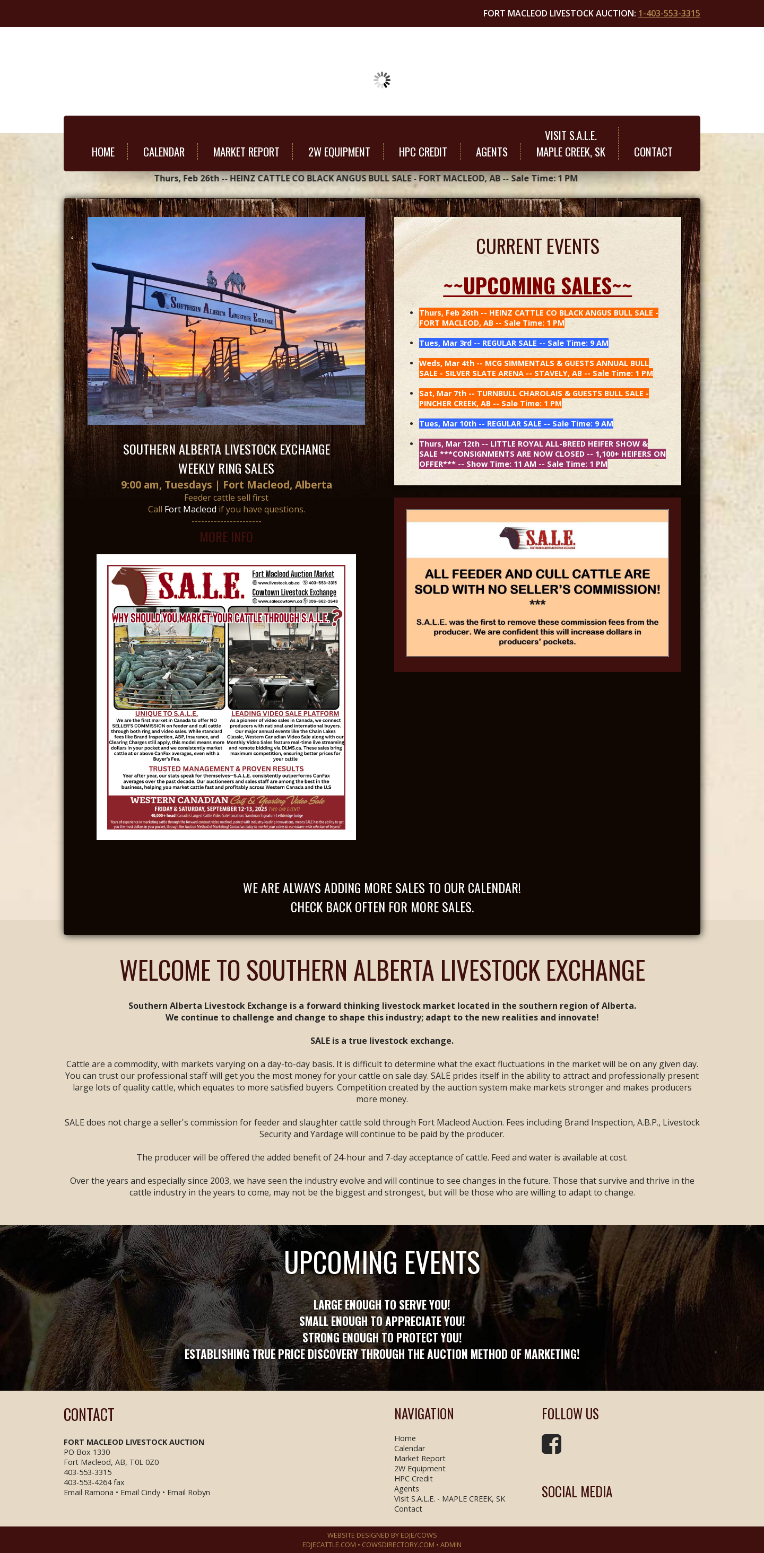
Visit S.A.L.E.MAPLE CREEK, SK (570, 143)
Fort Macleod (190, 509)
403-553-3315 (87, 1472)
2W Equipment (339, 151)
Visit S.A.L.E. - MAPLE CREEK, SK (449, 1499)
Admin (451, 1544)
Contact (653, 151)
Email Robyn (188, 1492)
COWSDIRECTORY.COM (398, 1544)
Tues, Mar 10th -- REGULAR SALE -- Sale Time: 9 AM (516, 423)
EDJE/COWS (419, 1535)
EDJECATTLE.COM (329, 1544)
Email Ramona (89, 1492)
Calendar (164, 151)
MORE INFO (226, 536)
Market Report (246, 151)
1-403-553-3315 (669, 13)
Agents (492, 151)
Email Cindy (140, 1492)
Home (103, 151)
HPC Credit (423, 151)
